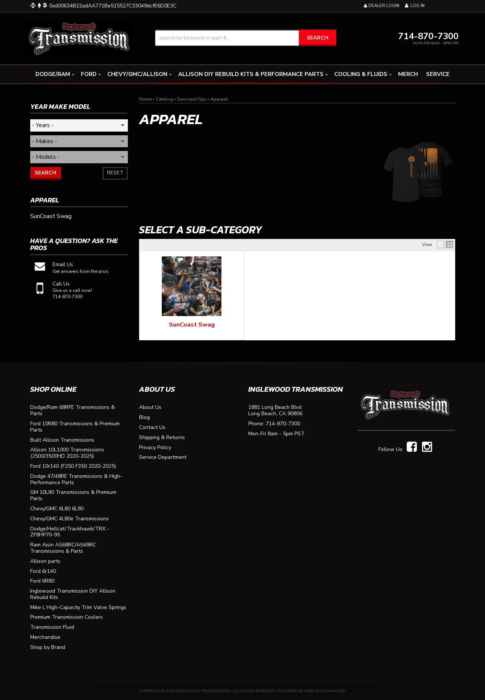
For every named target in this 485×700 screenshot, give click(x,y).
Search (45, 172)
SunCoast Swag (192, 325)
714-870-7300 (283, 424)
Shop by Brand (47, 647)
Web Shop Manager (325, 691)
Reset (115, 172)
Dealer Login (381, 6)
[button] (245, 38)
